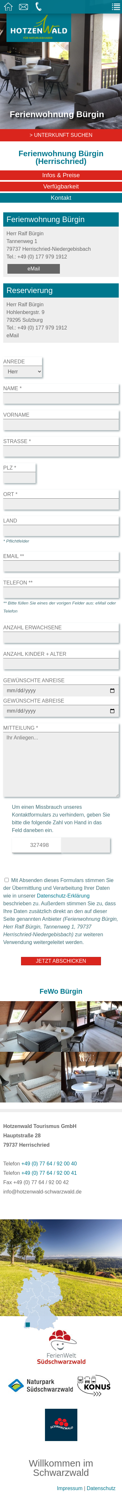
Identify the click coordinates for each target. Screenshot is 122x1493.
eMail (34, 268)
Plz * (9, 468)
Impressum (70, 1488)
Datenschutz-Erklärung (63, 896)
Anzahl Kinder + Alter (34, 654)
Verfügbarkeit (61, 186)
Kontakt (61, 197)
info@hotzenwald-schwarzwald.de (42, 1191)
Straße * (17, 441)
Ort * (10, 494)
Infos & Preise (61, 175)
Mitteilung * (20, 728)
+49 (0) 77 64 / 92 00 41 (49, 1173)
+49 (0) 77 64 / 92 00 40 (49, 1163)
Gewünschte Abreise (33, 701)
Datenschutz (101, 1488)
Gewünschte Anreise (33, 680)
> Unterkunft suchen (61, 135)
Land (10, 520)
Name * (12, 388)
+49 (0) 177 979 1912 (42, 256)
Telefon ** (18, 582)
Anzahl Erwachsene (32, 627)
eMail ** (13, 556)
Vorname (16, 415)
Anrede (14, 361)
